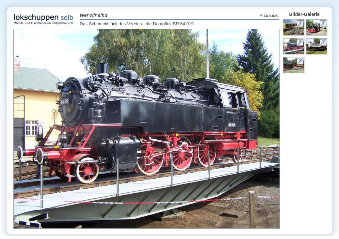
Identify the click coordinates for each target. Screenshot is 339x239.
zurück (269, 15)
